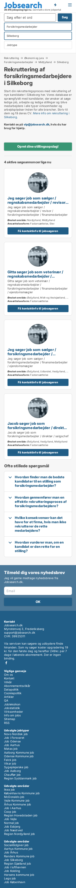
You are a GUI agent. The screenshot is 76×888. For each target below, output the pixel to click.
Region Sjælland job (17, 863)
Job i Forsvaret (14, 737)
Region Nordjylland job (19, 834)
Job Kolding (12, 871)
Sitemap (9, 719)
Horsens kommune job (19, 874)
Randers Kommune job (19, 856)
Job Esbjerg (12, 826)
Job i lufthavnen (15, 867)
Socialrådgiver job (16, 845)
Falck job (10, 760)
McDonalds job (14, 797)
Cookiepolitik (13, 693)
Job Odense (12, 741)
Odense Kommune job (19, 756)
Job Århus (11, 852)
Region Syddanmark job (20, 778)
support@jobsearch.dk (19, 632)
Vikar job (10, 763)
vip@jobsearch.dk (36, 124)
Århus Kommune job (17, 804)
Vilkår (8, 682)
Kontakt (9, 678)
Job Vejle (10, 819)
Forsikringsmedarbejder (18, 62)
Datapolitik (11, 689)
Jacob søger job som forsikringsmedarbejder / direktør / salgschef (37, 427)
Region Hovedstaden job (20, 815)
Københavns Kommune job (22, 793)
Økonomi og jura (34, 58)
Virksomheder (13, 711)
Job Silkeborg (13, 860)
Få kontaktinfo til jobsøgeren (38, 231)
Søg (65, 17)
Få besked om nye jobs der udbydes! (55, 5)
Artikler (9, 696)
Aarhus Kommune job (18, 848)
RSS (7, 723)
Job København (14, 882)
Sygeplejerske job (16, 767)
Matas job (11, 748)
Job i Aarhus (12, 808)
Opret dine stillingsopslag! (38, 146)
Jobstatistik (12, 708)
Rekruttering (11, 58)
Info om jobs (12, 715)
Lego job (10, 878)
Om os (8, 674)
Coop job (10, 811)
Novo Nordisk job (16, 734)
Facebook (6, 662)
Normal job (11, 823)
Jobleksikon (12, 704)
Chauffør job (12, 774)
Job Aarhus (12, 745)
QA (6, 700)
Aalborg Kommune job (19, 752)
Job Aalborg (12, 771)
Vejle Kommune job (17, 800)
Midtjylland (45, 62)
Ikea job (9, 789)
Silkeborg (63, 62)
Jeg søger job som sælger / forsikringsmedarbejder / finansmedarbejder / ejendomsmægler (31, 356)
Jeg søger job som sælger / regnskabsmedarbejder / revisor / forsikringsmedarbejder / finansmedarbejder (37, 204)
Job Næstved (13, 830)
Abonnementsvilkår (17, 686)
